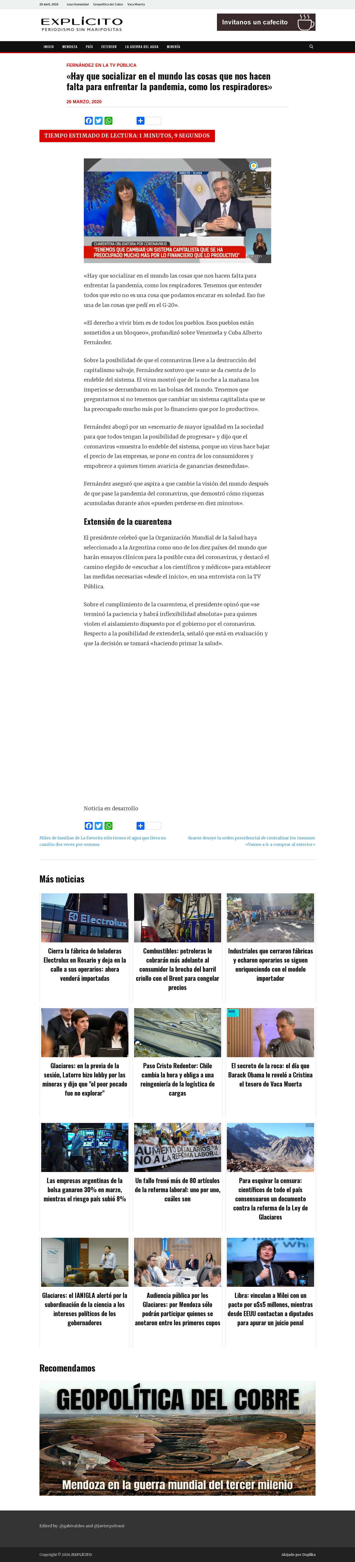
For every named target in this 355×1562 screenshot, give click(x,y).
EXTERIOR (109, 46)
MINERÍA (173, 46)
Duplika (309, 1554)
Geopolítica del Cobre (108, 4)
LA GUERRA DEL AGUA (142, 46)
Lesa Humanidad (78, 4)
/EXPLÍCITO (81, 1554)
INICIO (49, 46)
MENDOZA (69, 46)
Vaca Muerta (136, 4)
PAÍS (89, 46)
